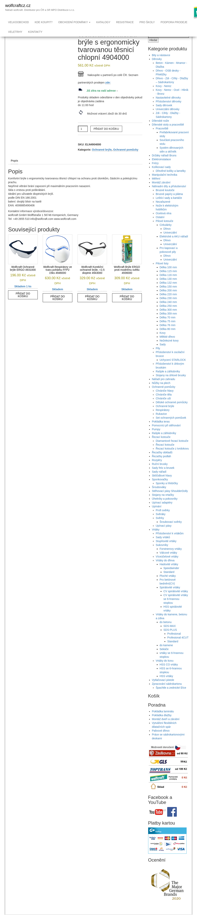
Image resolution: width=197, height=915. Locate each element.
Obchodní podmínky (74, 22)
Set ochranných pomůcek (171, 425)
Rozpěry (157, 467)
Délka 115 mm (168, 278)
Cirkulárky (166, 232)
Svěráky (161, 521)
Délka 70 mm (167, 325)
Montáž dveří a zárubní (165, 726)
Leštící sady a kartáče (169, 205)
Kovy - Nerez (163, 93)
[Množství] (83, 136)
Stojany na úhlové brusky (171, 383)
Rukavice (161, 421)
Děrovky (157, 66)
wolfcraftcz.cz (18, 5)
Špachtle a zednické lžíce (171, 695)
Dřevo (167, 236)
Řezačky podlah (161, 464)
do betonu (166, 629)
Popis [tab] (14, 168)
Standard (169, 579)
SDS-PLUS (170, 637)
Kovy (163, 340)
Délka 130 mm (168, 286)
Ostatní (160, 224)
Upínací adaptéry (162, 510)
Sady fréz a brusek (163, 475)
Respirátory (163, 417)
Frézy (155, 170)
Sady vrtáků (163, 544)
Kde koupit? (44, 22)
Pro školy (147, 22)
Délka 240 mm (168, 309)
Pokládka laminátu (163, 719)
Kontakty (35, 31)
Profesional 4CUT (178, 645)
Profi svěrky (163, 517)
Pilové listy (162, 271)
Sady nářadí (159, 479)
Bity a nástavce (161, 62)
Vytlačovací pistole (163, 687)
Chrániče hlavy (165, 398)
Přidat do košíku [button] (23, 302)
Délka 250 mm (168, 313)
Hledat (153, 47)
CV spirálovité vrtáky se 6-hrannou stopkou (176, 606)
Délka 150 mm (168, 294)
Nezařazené (163, 209)
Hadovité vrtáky (169, 571)
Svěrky (160, 525)
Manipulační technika (164, 182)
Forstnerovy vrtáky (171, 556)
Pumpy (156, 437)
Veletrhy (15, 31)
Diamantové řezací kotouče (172, 448)
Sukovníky (162, 552)
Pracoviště (162, 136)
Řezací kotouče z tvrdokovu (172, 456)
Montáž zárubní (161, 190)
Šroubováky (159, 494)
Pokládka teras (161, 429)
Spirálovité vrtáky (170, 595)
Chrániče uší (163, 406)
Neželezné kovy (169, 348)
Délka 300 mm (168, 317)
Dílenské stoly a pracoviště (168, 132)
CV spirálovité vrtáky (176, 598)
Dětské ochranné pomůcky (172, 410)
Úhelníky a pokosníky (165, 506)
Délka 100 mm (168, 275)
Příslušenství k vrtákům (170, 541)
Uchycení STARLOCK (173, 367)
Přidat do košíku (106, 136)
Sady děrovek (164, 113)
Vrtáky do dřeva (165, 568)
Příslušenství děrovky (168, 109)
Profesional (174, 641)
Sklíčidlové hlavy (162, 483)
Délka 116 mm (168, 282)
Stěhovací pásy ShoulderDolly (170, 498)
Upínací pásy (164, 533)
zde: (108, 90)
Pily (158, 356)
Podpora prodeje (174, 22)
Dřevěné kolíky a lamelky (171, 178)
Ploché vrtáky (168, 583)
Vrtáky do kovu (165, 668)
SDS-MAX (170, 633)
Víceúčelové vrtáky (167, 564)
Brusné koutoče (165, 197)
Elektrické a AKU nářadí (174, 244)
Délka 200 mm (168, 298)
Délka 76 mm (167, 332)
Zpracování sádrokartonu (167, 691)
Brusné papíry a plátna (169, 201)
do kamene (166, 652)
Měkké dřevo (167, 344)
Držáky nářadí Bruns (164, 163)
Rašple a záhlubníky (168, 379)
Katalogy (103, 22)
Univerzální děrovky (167, 116)
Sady (163, 352)
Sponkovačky (160, 487)
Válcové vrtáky (168, 560)
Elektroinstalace (161, 167)
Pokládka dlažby (162, 722)
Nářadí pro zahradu (163, 386)
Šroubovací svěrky (171, 529)
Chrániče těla (164, 402)
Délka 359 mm (168, 321)
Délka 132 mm (168, 290)
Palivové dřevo (161, 738)
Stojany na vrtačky (163, 502)
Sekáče (164, 656)
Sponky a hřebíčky (167, 490)
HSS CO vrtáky (169, 672)
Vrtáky (155, 537)
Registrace (125, 22)
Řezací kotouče (161, 444)
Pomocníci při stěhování (166, 433)
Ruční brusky (160, 471)
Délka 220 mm (168, 302)
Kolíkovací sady (161, 174)
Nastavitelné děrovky (168, 105)
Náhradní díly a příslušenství (169, 194)
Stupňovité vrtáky (166, 548)
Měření (156, 186)
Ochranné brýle (102, 157)
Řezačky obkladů (162, 460)
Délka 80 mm (167, 336)
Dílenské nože (160, 128)
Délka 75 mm (167, 329)
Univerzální (170, 240)
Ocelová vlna (163, 221)
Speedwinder (171, 575)
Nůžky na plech (161, 390)
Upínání (156, 514)
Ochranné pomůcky (125, 157)
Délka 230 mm (168, 305)
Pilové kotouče (164, 228)
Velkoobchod (18, 22)
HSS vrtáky (166, 683)
